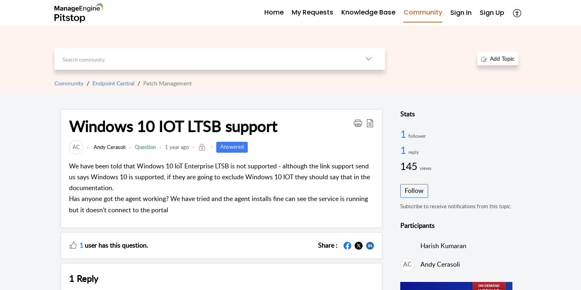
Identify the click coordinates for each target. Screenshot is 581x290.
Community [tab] (422, 12)
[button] (517, 13)
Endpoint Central (113, 83)
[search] (203, 59)
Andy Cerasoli (108, 147)
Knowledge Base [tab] (368, 12)
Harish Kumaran (443, 245)
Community (69, 83)
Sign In (461, 12)
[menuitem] (461, 13)
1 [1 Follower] (404, 134)
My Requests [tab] (312, 12)
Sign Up (492, 12)
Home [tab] (274, 12)
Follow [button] (414, 190)
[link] (76, 147)
